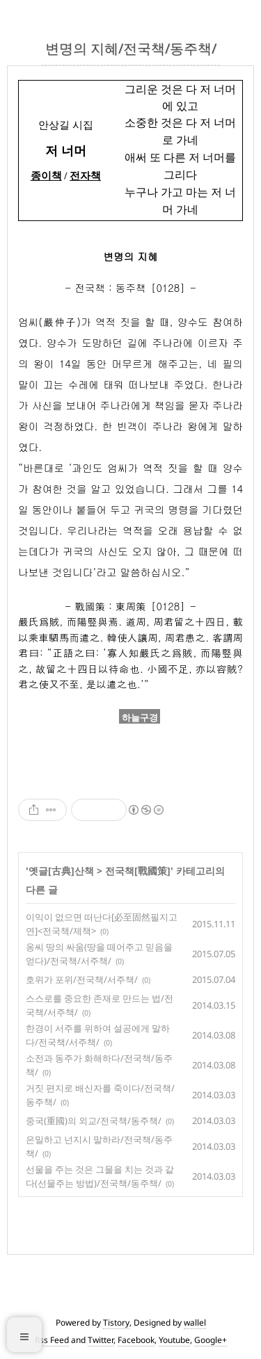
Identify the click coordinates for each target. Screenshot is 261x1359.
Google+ (210, 1340)
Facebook (136, 1340)
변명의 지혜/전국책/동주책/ (130, 48)
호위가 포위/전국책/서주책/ (82, 979)
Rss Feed (52, 1340)
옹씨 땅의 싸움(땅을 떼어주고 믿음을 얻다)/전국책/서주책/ (99, 954)
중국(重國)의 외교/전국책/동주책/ (93, 1120)
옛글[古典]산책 (61, 870)
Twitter (100, 1340)
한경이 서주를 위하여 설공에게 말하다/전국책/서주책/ (98, 1035)
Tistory (116, 1322)
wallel (195, 1322)
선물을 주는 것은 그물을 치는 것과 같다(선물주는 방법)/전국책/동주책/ (100, 1176)
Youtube (174, 1340)
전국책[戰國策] (138, 870)
